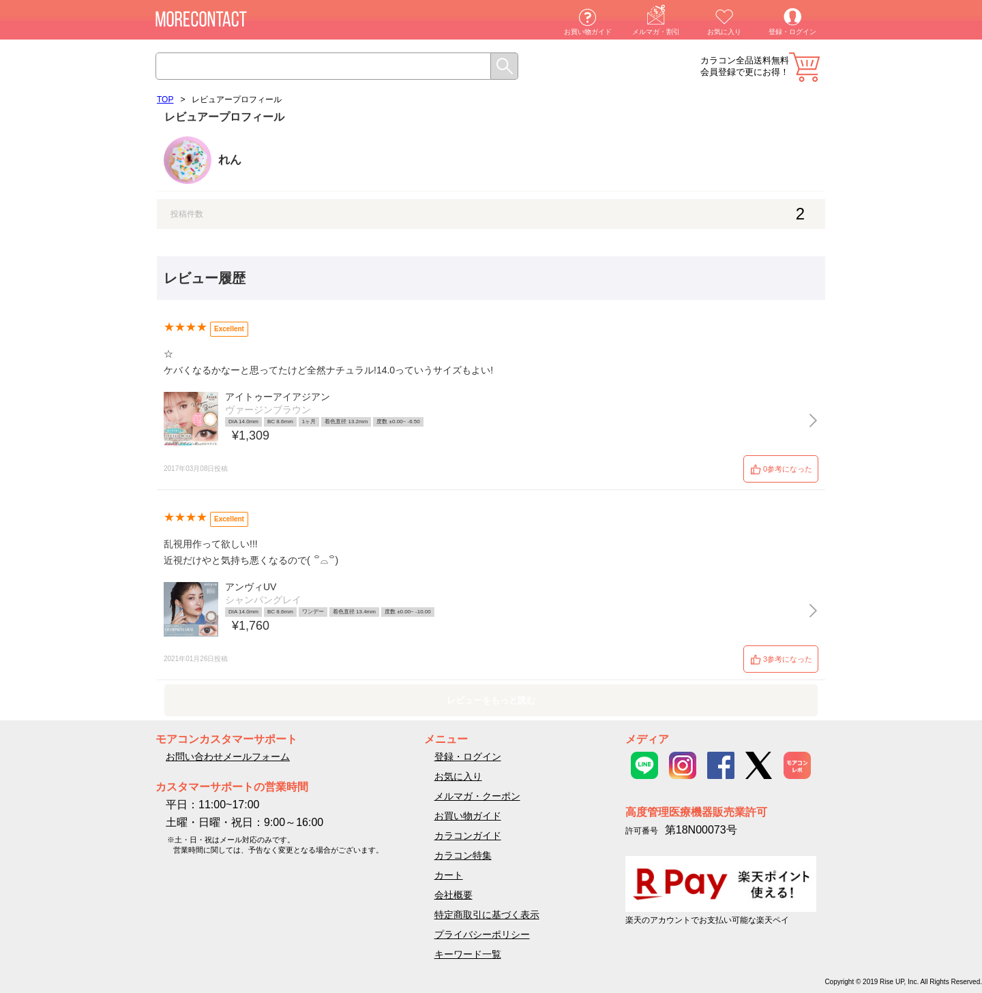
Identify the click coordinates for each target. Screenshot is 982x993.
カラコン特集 (463, 855)
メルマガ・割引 (656, 31)
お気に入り (724, 31)
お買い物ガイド (588, 31)
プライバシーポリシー (482, 934)
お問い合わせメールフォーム (228, 756)
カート (804, 67)
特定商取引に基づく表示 (486, 914)
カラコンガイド (467, 835)
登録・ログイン (792, 31)
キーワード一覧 (467, 954)
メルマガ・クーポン (477, 796)
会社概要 (453, 894)
